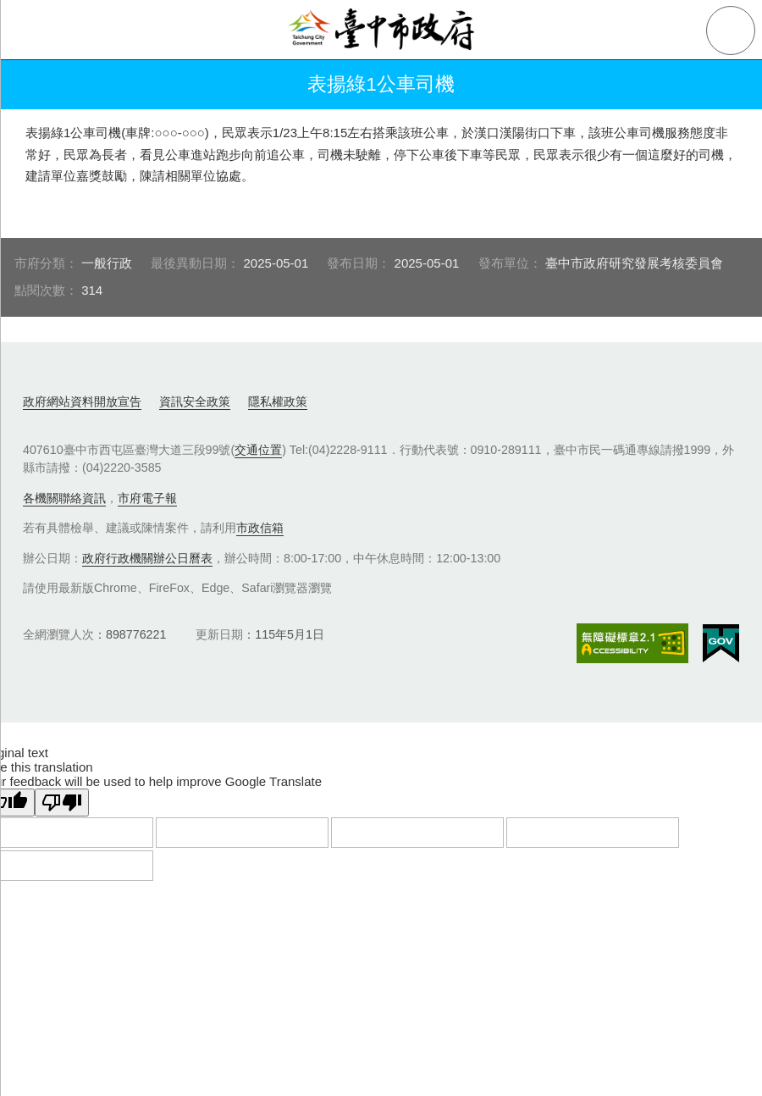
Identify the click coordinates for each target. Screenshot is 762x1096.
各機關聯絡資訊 (64, 498)
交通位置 (258, 450)
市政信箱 (260, 527)
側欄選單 (30, 30)
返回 (35, 84)
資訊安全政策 (194, 401)
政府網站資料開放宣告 (82, 401)
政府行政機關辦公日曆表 (147, 558)
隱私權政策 (277, 401)
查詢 (730, 30)
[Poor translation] (62, 802)
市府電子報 (147, 498)
